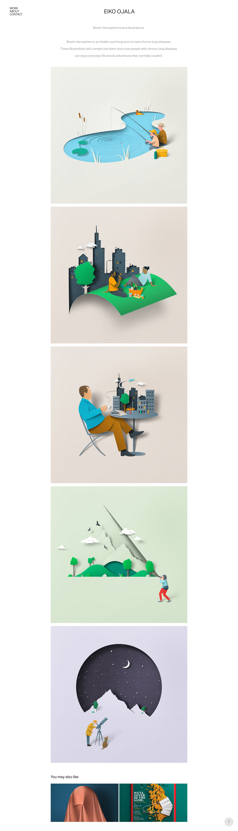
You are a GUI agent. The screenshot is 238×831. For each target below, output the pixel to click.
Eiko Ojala (119, 11)
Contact (16, 14)
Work (14, 8)
